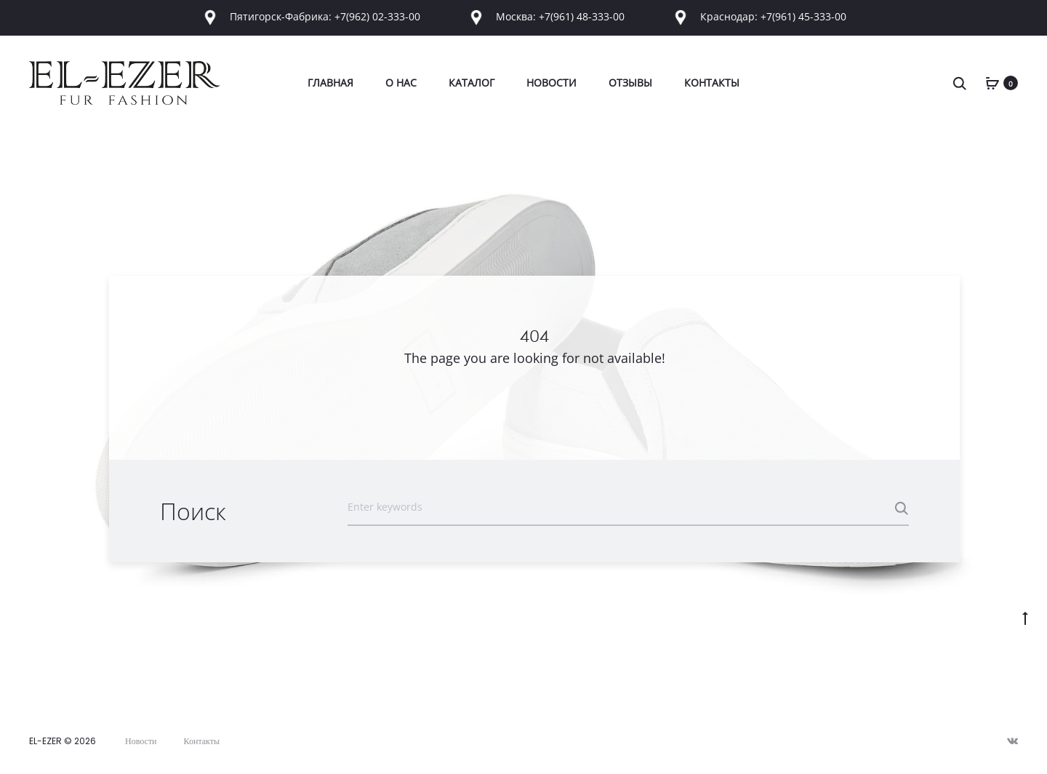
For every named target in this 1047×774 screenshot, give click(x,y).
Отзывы (630, 82)
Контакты (711, 82)
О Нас (401, 82)
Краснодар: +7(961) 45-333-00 (758, 16)
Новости (551, 82)
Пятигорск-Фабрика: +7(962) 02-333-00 (312, 16)
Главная (330, 82)
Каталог (471, 82)
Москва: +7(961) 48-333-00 (547, 16)
